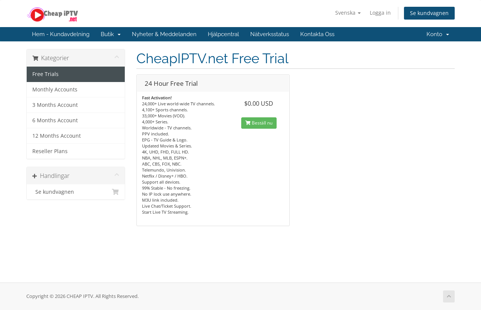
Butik (111, 34)
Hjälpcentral (223, 34)
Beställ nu (258, 123)
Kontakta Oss (317, 34)
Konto (438, 34)
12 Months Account (56, 135)
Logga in (380, 12)
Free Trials (45, 74)
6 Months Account (55, 120)
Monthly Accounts (54, 89)
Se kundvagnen (429, 13)
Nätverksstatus (269, 34)
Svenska (348, 12)
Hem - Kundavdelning (60, 34)
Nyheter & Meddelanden (164, 34)
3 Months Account (55, 105)
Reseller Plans (50, 151)
